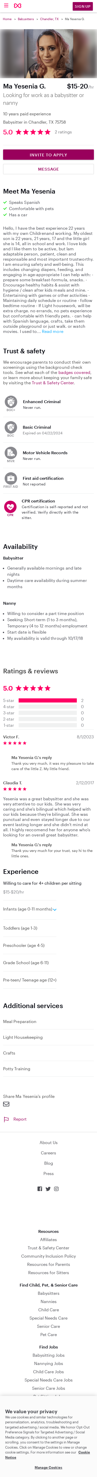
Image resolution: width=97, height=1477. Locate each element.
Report (15, 1118)
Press (48, 1173)
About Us (49, 1142)
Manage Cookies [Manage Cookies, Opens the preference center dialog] (48, 1467)
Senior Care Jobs (48, 1388)
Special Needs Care (48, 1317)
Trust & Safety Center (53, 382)
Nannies (49, 1301)
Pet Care (48, 1334)
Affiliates (48, 1239)
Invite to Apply (48, 154)
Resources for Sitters (48, 1272)
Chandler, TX (49, 19)
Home (7, 19)
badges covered (74, 372)
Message (48, 168)
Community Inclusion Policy (48, 1256)
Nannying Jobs (48, 1363)
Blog (48, 1163)
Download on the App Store (49, 1210)
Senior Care (48, 1326)
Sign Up (83, 6)
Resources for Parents (48, 1264)
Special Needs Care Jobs (49, 1379)
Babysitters (26, 19)
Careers (48, 1152)
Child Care (48, 1309)
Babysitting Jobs (49, 1355)
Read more (52, 331)
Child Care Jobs (48, 1371)
